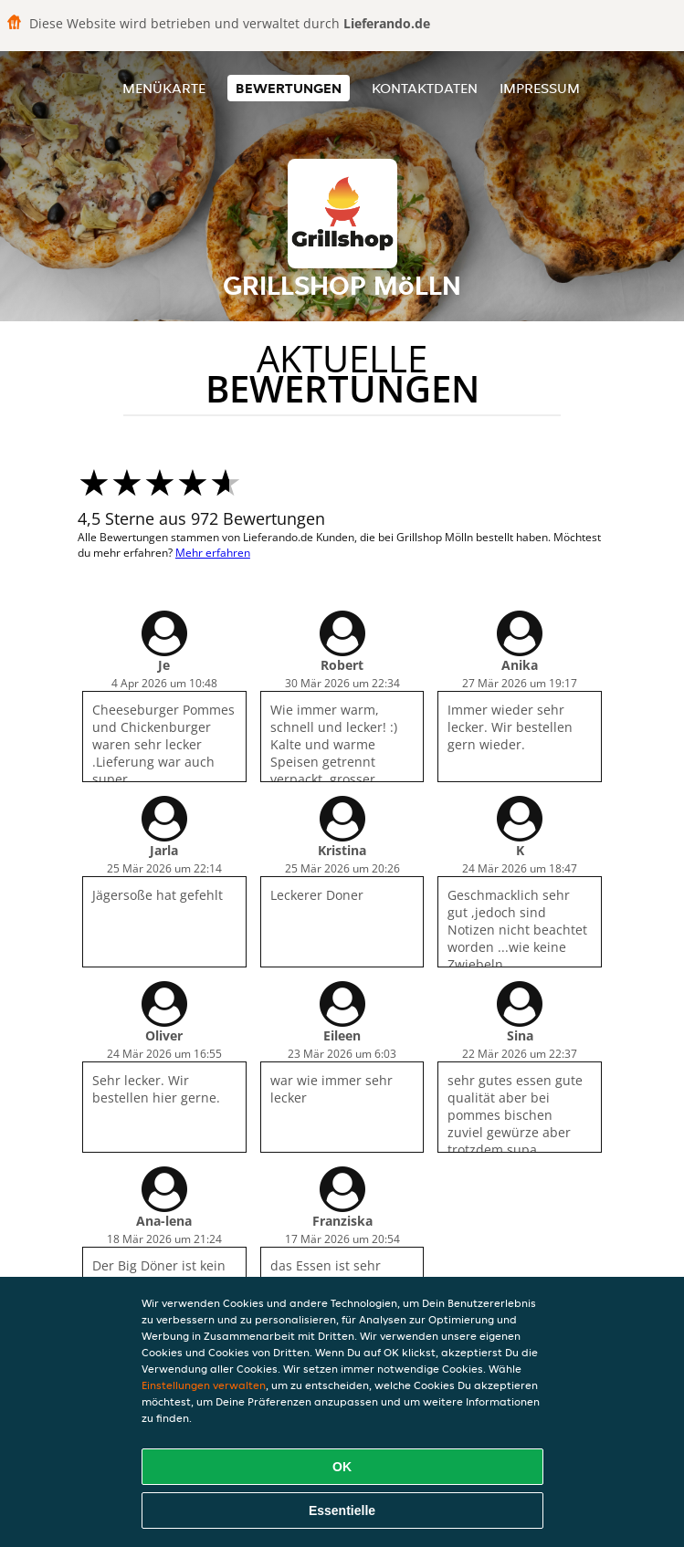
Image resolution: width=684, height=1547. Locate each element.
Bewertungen (289, 88)
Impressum (540, 88)
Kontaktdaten (425, 88)
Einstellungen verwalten (204, 1385)
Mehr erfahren (212, 552)
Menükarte (163, 88)
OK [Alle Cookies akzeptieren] (342, 1466)
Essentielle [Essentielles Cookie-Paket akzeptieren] (342, 1510)
